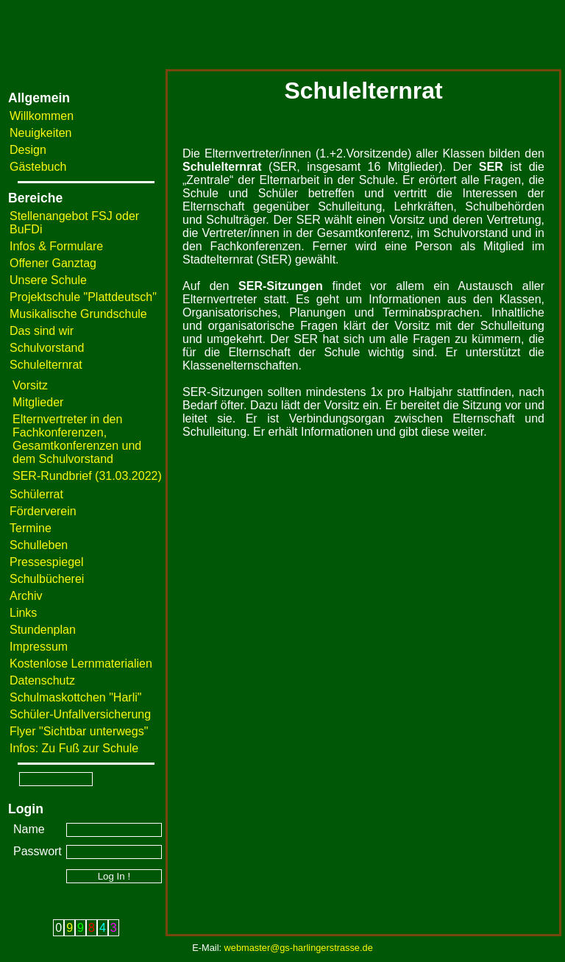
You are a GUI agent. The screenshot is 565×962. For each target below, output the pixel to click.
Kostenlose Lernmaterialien (81, 663)
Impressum (39, 646)
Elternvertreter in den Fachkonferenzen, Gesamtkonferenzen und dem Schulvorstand (77, 439)
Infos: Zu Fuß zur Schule (74, 748)
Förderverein (43, 511)
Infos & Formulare (56, 246)
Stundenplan (43, 629)
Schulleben (39, 545)
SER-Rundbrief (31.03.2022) (87, 476)
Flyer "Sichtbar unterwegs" (79, 731)
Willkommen (42, 116)
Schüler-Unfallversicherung (80, 714)
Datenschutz (42, 680)
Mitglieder (38, 402)
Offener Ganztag (53, 263)
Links (23, 612)
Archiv (26, 596)
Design (28, 150)
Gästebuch (38, 166)
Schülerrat (36, 494)
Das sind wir (42, 331)
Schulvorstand (47, 348)
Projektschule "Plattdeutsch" (83, 297)
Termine (30, 528)
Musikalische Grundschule (78, 314)
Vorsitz (30, 385)
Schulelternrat (46, 364)
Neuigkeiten (41, 133)
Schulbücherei (47, 579)
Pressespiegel (47, 562)
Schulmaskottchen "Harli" (75, 697)
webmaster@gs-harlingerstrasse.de (298, 947)
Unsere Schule (48, 280)
